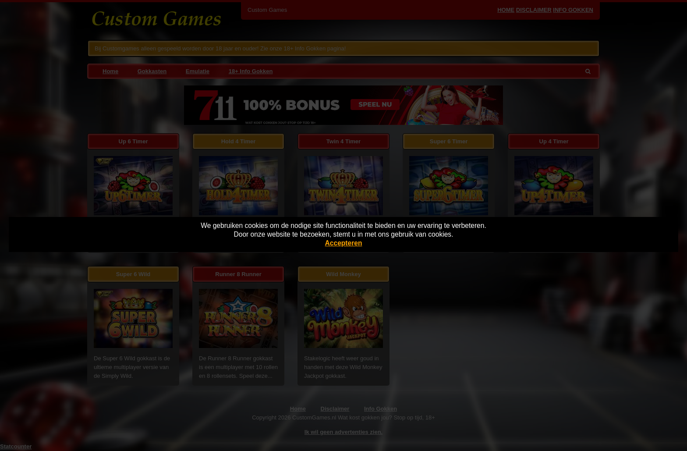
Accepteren (343, 243)
